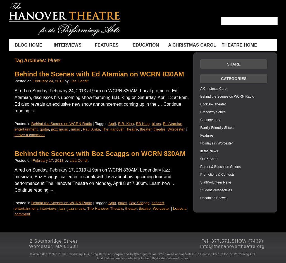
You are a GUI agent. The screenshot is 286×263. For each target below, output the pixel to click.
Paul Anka (91, 129)
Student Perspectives (216, 190)
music (76, 129)
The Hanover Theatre (120, 129)
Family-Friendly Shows (217, 128)
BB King (143, 124)
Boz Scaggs (139, 203)
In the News (209, 151)
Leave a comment (30, 135)
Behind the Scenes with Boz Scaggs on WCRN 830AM (100, 153)
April (112, 124)
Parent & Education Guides (220, 167)
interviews (48, 208)
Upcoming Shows (213, 198)
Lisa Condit (79, 81)
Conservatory (210, 120)
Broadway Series (213, 112)
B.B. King (126, 124)
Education (146, 45)
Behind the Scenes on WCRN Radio (61, 124)
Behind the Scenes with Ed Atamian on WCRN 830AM (99, 74)
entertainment (26, 129)
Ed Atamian (172, 124)
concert (158, 203)
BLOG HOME (28, 45)
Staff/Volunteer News (216, 182)
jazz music (60, 129)
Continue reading (34, 190)
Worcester (176, 129)
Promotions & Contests (217, 175)
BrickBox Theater (213, 104)
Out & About (209, 159)
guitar (44, 129)
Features (106, 45)
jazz (62, 208)
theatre (159, 129)
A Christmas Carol (192, 45)
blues (156, 124)
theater (145, 129)
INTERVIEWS (67, 45)
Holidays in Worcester (216, 143)
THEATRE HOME (239, 45)
